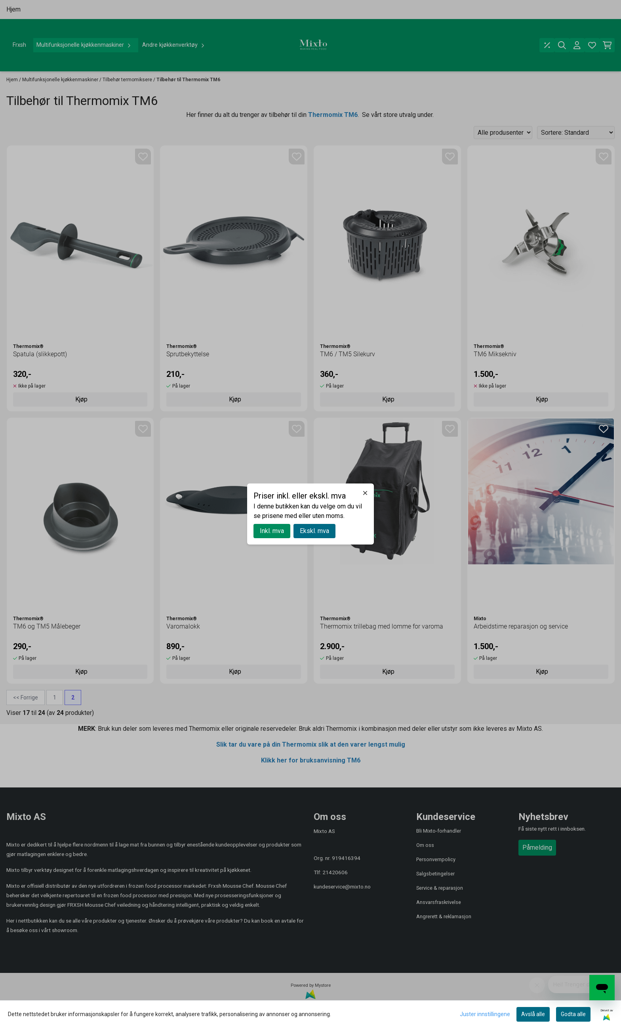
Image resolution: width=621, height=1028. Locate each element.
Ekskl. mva (314, 531)
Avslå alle (533, 1014)
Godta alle (573, 1014)
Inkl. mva (272, 531)
